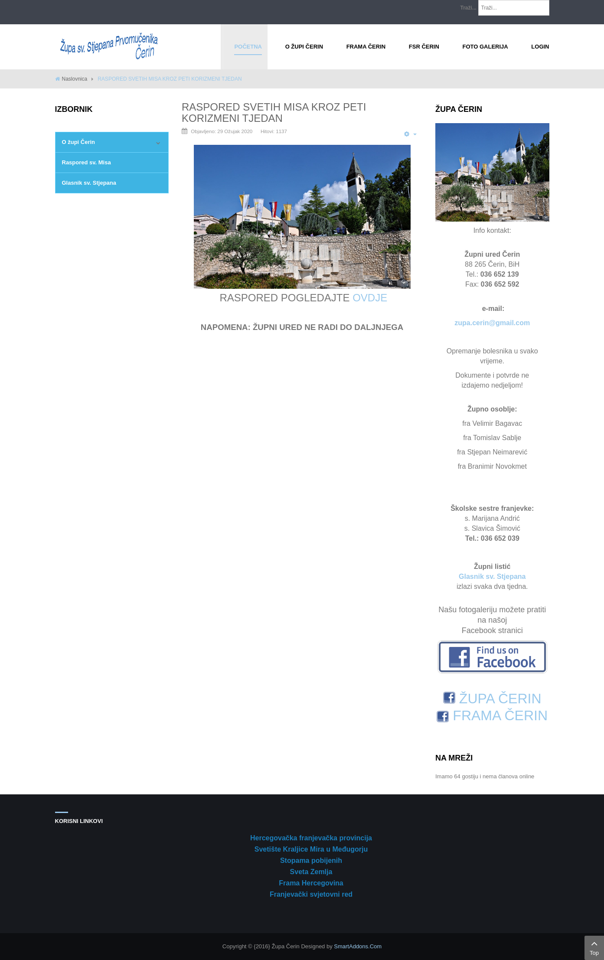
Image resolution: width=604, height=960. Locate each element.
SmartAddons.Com (358, 946)
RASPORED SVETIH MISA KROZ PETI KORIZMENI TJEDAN (274, 112)
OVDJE (370, 298)
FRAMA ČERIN (492, 715)
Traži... (468, 8)
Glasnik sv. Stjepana (89, 183)
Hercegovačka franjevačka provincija (311, 838)
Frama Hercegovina (311, 883)
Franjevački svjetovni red (311, 894)
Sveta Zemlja (311, 871)
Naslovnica (75, 79)
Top (594, 947)
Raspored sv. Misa (86, 162)
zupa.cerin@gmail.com (492, 323)
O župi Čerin (78, 142)
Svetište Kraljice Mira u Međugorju (311, 849)
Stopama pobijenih (311, 860)
